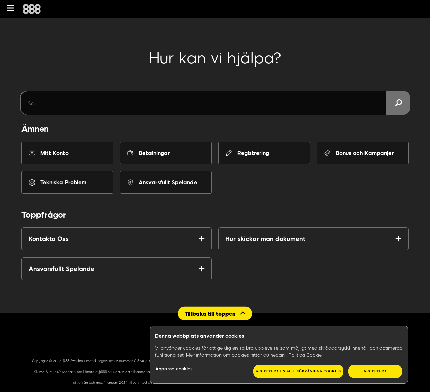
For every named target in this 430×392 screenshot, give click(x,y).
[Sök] (215, 103)
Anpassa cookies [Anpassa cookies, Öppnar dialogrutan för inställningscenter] (173, 368)
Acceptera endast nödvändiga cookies (298, 371)
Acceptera (375, 371)
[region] (279, 355)
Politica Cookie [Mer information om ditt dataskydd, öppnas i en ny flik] (305, 355)
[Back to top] (215, 313)
